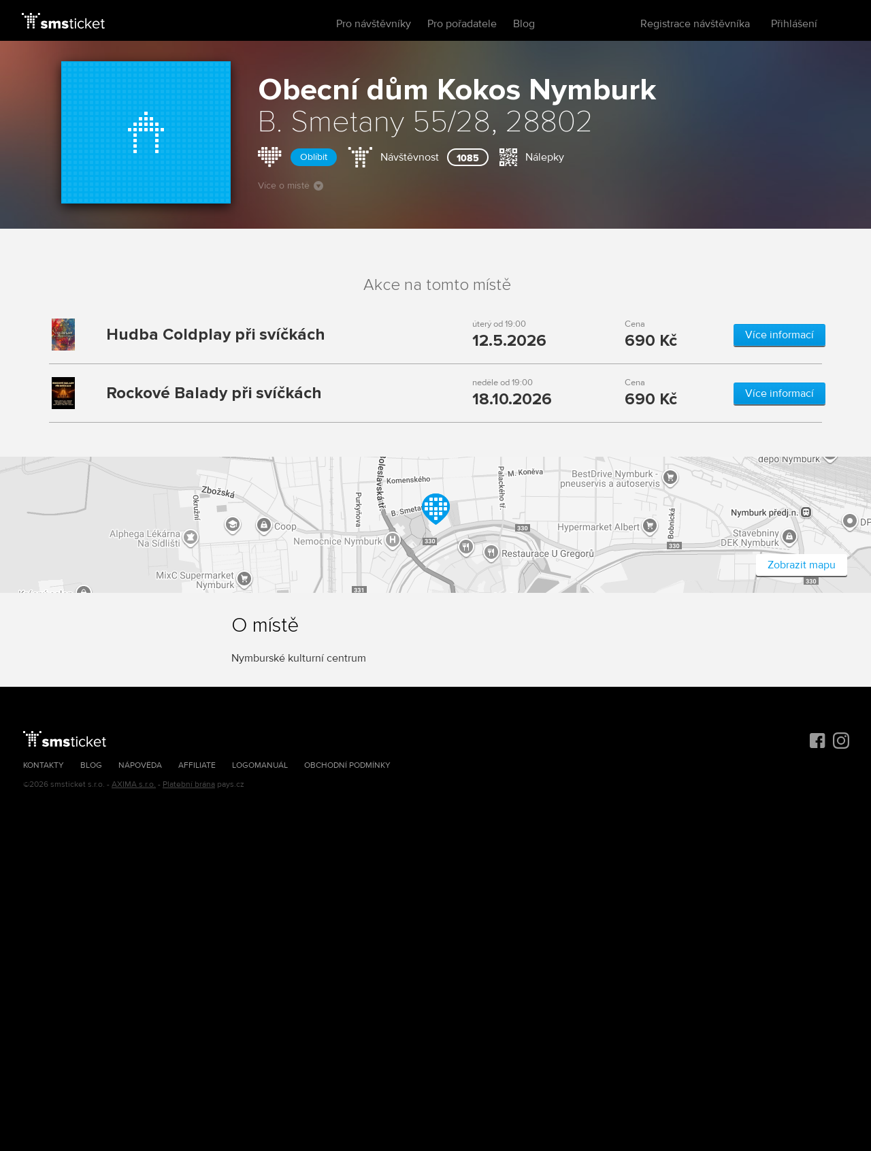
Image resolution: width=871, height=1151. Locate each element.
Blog (524, 24)
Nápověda (140, 765)
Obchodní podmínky (347, 765)
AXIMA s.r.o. (134, 784)
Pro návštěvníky (373, 24)
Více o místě (290, 185)
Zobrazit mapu (802, 565)
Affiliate (197, 765)
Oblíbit (313, 157)
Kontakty (43, 765)
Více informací (779, 335)
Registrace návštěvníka (695, 24)
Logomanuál (260, 765)
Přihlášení (794, 24)
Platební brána (189, 784)
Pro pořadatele (462, 24)
